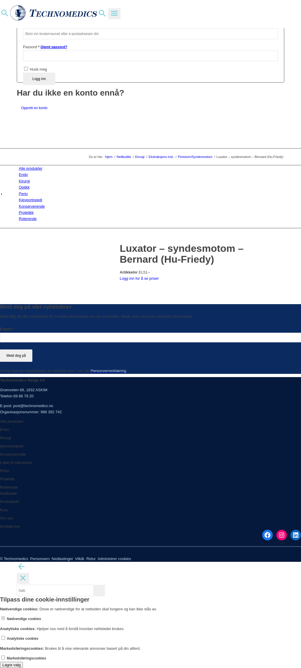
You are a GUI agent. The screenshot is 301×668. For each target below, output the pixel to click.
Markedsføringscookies (23, 658)
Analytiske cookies (20, 639)
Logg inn (39, 79)
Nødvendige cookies (21, 619)
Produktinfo (9, 501)
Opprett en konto (34, 108)
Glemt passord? (54, 47)
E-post (6, 329)
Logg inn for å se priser (139, 278)
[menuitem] (151, 168)
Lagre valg (11, 665)
